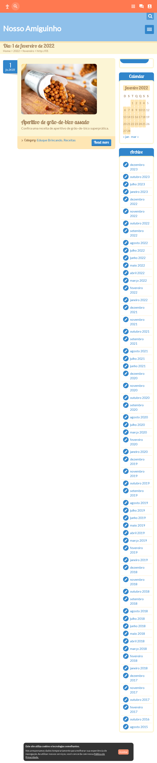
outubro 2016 (139, 719)
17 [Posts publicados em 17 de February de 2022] (140, 117)
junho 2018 (138, 626)
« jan (126, 136)
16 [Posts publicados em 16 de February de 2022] (136, 117)
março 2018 (138, 648)
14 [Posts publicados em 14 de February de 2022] (128, 117)
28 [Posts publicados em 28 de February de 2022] (128, 131)
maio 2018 (137, 633)
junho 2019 (138, 518)
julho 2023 (137, 184)
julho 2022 (137, 250)
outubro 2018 (139, 591)
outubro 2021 (139, 331)
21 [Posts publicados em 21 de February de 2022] (128, 124)
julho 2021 (137, 358)
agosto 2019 (139, 503)
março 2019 (138, 540)
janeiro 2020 (139, 452)
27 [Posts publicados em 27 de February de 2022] (125, 131)
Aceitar (123, 751)
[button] (7, 6)
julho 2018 (137, 618)
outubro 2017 (139, 699)
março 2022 (138, 280)
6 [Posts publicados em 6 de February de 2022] (125, 110)
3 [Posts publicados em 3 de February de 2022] (140, 103)
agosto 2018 (139, 611)
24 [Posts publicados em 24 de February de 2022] (140, 124)
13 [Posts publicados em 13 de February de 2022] (125, 117)
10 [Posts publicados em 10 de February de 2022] (140, 110)
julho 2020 (137, 425)
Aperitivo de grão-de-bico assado (55, 122)
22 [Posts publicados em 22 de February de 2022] (132, 124)
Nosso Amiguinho (32, 28)
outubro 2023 (139, 176)
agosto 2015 (139, 726)
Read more (101, 142)
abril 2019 (137, 533)
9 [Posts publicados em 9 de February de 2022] (136, 110)
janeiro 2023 (139, 192)
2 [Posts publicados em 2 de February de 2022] (136, 103)
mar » (135, 136)
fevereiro (28, 51)
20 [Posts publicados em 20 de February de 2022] (125, 124)
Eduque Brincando (49, 140)
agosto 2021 (139, 351)
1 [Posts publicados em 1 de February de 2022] (132, 103)
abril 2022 (137, 273)
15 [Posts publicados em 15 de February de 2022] (132, 117)
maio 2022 (137, 265)
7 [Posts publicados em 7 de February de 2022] (129, 110)
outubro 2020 (139, 397)
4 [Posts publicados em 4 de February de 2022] (144, 103)
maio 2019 (137, 525)
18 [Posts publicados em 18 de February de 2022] (144, 117)
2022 (16, 51)
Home (7, 51)
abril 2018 (137, 641)
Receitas (70, 140)
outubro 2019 (139, 483)
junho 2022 (138, 258)
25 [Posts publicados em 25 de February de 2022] (144, 124)
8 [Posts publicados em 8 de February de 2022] (132, 110)
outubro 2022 (139, 223)
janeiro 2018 (139, 668)
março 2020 (138, 432)
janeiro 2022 (139, 300)
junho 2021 (138, 366)
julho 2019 (137, 510)
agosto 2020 (139, 417)
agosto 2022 (139, 243)
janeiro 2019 (139, 560)
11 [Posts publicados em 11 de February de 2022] (144, 110)
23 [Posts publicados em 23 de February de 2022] (136, 124)
